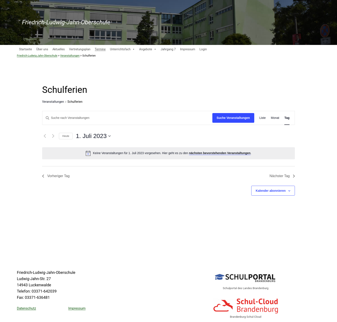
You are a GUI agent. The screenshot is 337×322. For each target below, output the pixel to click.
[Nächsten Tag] (53, 136)
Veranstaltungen (53, 101)
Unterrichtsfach (122, 49)
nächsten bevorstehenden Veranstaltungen (219, 153)
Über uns (42, 49)
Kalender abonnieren (271, 190)
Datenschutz (26, 308)
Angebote (147, 49)
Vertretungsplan (79, 49)
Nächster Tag (282, 176)
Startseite (25, 49)
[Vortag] (44, 136)
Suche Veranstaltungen (233, 118)
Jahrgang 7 (168, 49)
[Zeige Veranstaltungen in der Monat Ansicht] (275, 118)
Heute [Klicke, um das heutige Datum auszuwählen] (65, 136)
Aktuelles (58, 49)
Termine (100, 49)
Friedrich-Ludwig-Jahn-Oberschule (66, 22)
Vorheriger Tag (56, 176)
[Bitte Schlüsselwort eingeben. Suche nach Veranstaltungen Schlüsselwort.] (127, 118)
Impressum (187, 49)
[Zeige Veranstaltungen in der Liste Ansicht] (262, 118)
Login (203, 49)
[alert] (172, 153)
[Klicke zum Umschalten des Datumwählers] (93, 136)
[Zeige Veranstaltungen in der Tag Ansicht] (287, 118)
